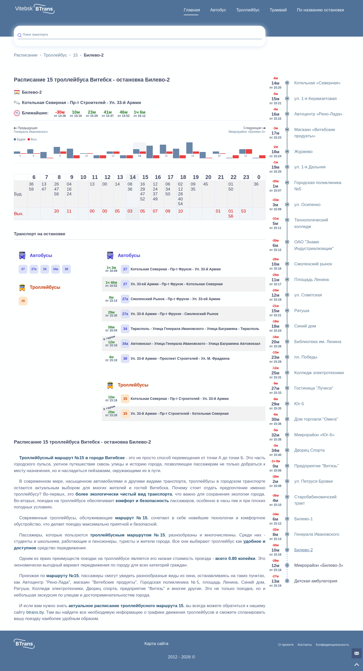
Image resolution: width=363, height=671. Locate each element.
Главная (192, 10)
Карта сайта (156, 643)
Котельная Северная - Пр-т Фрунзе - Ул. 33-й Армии (163, 269)
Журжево (291, 151)
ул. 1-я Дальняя (297, 167)
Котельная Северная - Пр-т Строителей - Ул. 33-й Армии (81, 102)
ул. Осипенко (295, 204)
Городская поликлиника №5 (305, 185)
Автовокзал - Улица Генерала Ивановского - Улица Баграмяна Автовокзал (183, 343)
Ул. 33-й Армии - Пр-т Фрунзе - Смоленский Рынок (162, 313)
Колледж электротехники (306, 373)
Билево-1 (291, 519)
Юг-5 (286, 404)
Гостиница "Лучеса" (301, 388)
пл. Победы (293, 357)
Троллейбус (248, 10)
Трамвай (278, 10)
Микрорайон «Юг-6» (302, 435)
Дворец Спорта (297, 450)
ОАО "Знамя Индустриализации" (301, 245)
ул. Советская (295, 295)
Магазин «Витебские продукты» (302, 132)
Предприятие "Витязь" (304, 466)
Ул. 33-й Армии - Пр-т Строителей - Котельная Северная (167, 413)
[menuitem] (192, 10)
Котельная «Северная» (305, 83)
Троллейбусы (39, 287)
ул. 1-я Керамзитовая (303, 98)
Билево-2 (32, 92)
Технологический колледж (298, 223)
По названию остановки (320, 10)
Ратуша (289, 310)
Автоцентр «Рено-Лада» (306, 114)
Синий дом (292, 326)
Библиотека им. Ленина (305, 341)
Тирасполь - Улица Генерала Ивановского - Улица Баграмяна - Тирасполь (182, 328)
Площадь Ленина (299, 279)
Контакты (305, 645)
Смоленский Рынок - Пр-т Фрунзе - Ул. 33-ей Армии (163, 299)
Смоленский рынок (300, 264)
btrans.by (35, 612)
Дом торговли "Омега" (303, 419)
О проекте (286, 645)
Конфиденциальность (332, 645)
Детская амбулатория (303, 581)
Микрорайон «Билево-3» (306, 565)
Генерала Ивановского (304, 534)
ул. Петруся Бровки (301, 481)
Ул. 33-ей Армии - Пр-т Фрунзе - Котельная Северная (164, 284)
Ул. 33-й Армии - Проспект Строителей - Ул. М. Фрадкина (167, 358)
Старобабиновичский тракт (303, 500)
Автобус (218, 10)
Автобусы (35, 255)
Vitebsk (24, 9)
